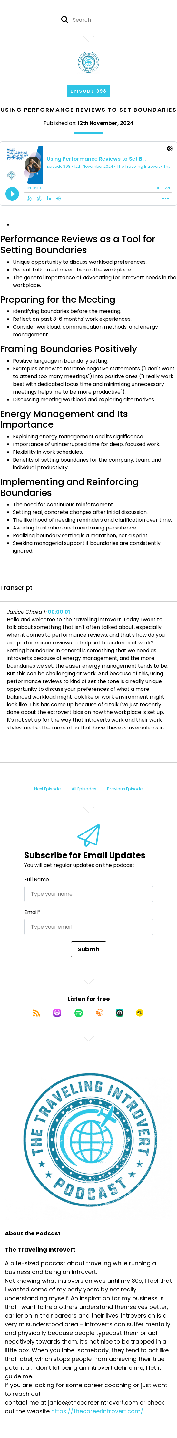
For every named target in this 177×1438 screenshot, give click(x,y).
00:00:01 (59, 611)
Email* (32, 912)
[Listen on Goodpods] (139, 1013)
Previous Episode (125, 789)
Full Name (36, 879)
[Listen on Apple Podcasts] (57, 1013)
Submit (89, 949)
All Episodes (84, 789)
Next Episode (47, 789)
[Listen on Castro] (119, 1013)
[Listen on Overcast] (99, 1013)
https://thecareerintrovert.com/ (97, 1411)
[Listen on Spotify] (78, 1013)
